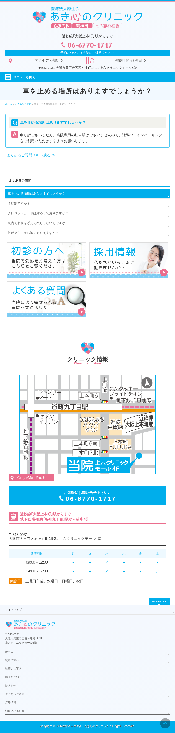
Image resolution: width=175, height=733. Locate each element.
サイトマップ (13, 609)
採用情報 (10, 702)
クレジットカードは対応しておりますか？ (38, 213)
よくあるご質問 (20, 180)
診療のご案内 (13, 668)
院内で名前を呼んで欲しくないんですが (36, 223)
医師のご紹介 (13, 677)
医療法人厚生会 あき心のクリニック (85, 726)
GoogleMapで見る (31, 478)
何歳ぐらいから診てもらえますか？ (33, 233)
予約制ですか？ (19, 203)
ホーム (9, 651)
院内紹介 (10, 685)
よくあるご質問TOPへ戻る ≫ (31, 155)
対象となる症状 (14, 711)
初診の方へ (12, 660)
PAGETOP (159, 601)
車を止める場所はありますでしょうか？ (36, 193)
